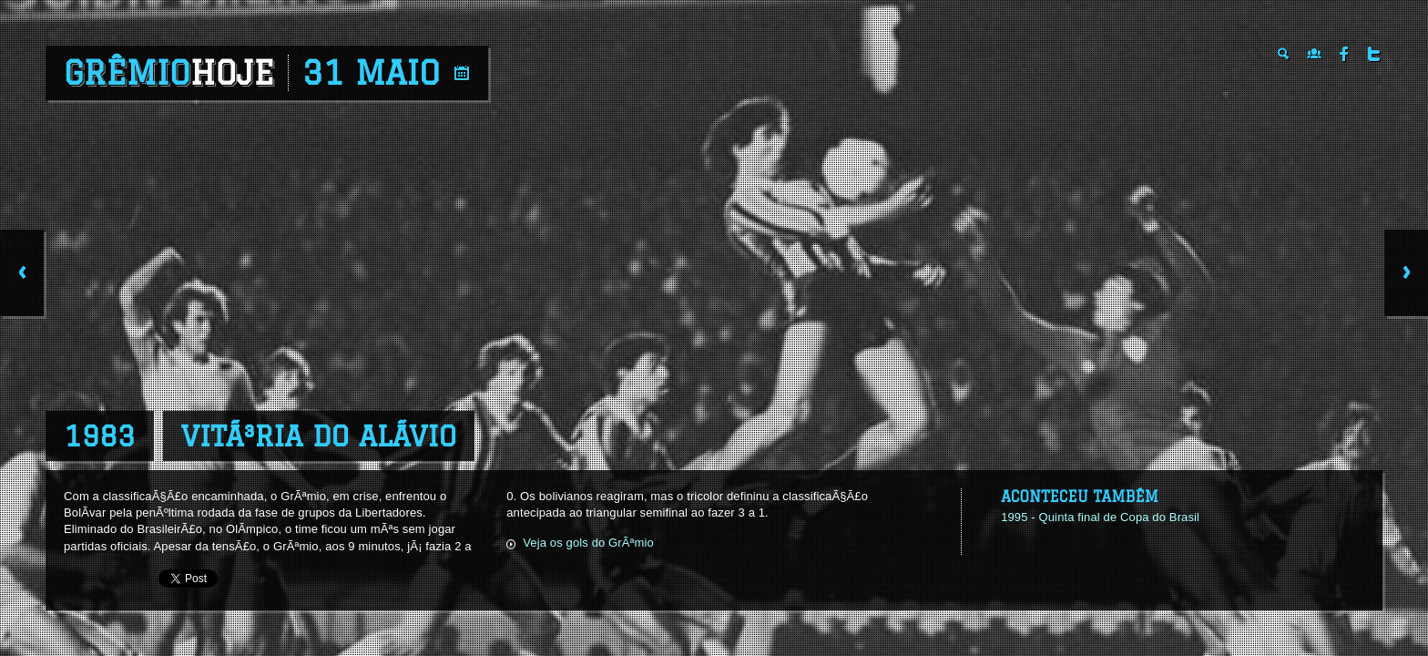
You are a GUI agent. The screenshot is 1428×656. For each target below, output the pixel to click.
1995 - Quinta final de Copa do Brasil (1100, 517)
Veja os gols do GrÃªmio (588, 542)
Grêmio (169, 73)
